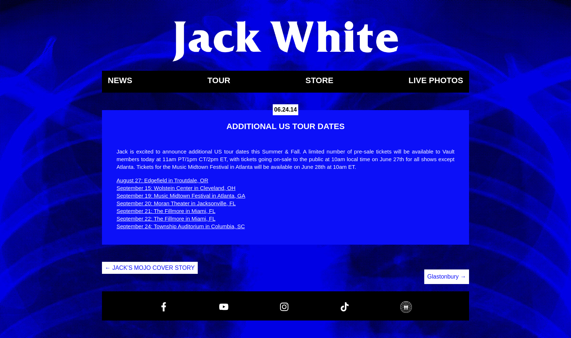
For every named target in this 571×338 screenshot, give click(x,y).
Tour (218, 81)
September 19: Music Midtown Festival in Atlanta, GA (181, 196)
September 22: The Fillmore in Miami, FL (166, 218)
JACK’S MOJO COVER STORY (150, 268)
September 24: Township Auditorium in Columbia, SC (181, 226)
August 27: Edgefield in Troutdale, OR (162, 180)
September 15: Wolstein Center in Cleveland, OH (176, 188)
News (120, 81)
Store (320, 81)
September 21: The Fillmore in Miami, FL (166, 211)
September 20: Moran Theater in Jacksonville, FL (176, 203)
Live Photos (436, 81)
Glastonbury (446, 276)
